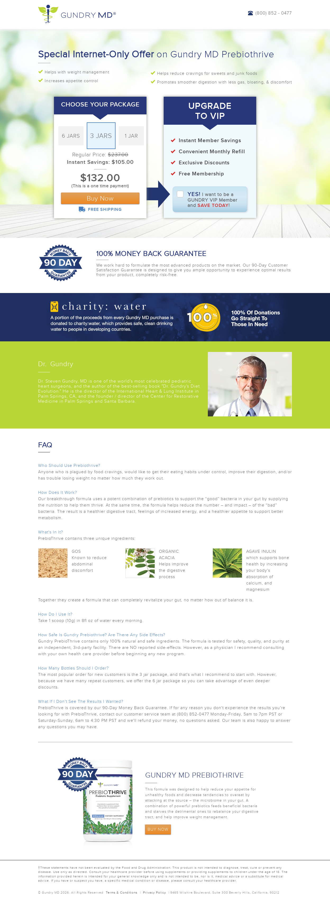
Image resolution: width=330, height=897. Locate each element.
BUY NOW (158, 829)
